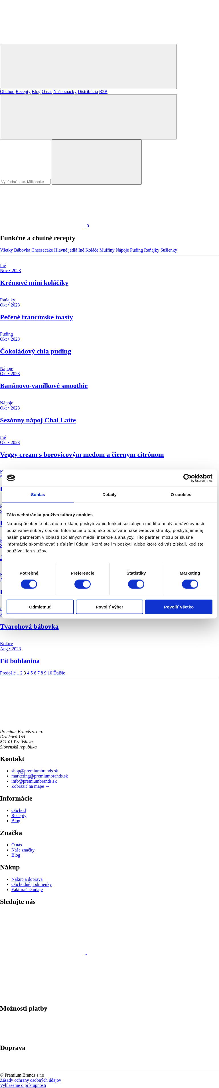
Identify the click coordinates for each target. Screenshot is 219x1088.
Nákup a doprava (26, 879)
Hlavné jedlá (65, 250)
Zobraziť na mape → (30, 786)
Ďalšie (59, 673)
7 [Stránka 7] (38, 673)
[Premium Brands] (43, 41)
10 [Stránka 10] (50, 673)
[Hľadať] (88, 116)
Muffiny (107, 250)
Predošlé (8, 673)
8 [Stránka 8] (42, 673)
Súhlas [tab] (38, 494)
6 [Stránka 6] (35, 673)
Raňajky (151, 250)
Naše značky (64, 91)
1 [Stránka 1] (18, 673)
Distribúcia (88, 91)
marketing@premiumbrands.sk (39, 776)
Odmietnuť (40, 606)
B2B (103, 91)
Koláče (91, 250)
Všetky (6, 250)
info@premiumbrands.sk (34, 781)
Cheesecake (42, 250)
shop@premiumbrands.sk (34, 770)
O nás (47, 91)
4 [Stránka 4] (28, 673)
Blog (36, 91)
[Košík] (44, 225)
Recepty (23, 91)
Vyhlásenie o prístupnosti (23, 1085)
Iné (81, 250)
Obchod (7, 91)
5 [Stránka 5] (32, 673)
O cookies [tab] (181, 494)
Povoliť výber (109, 606)
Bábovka (22, 250)
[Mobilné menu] (88, 66)
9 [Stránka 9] (45, 673)
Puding (136, 250)
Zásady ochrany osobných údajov (30, 1080)
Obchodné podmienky (31, 884)
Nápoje (122, 250)
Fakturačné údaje (27, 889)
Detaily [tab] (109, 494)
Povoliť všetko (179, 606)
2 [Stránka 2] (21, 673)
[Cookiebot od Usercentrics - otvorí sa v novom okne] (187, 478)
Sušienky (169, 250)
